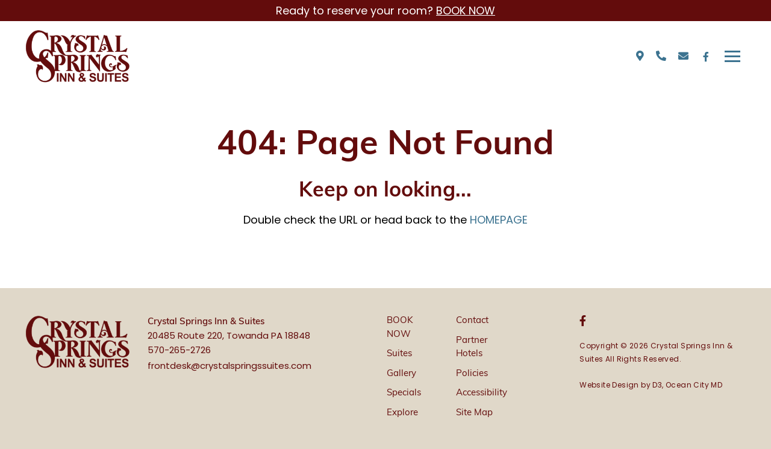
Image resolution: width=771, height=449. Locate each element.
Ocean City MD (694, 385)
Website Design (609, 385)
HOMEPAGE (499, 219)
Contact (472, 320)
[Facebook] (706, 56)
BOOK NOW (465, 10)
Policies (472, 373)
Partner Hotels (471, 347)
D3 (657, 385)
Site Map (474, 413)
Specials (404, 393)
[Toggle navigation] (732, 57)
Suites (399, 354)
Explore (402, 413)
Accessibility (481, 393)
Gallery (401, 373)
